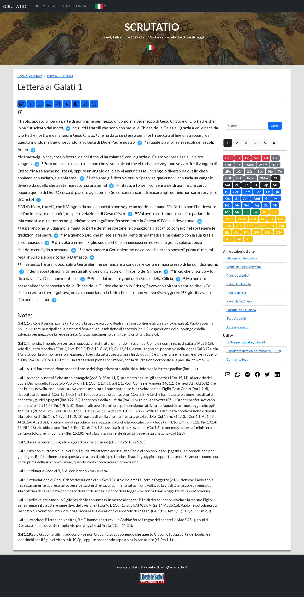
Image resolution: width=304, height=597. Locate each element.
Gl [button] (236, 198)
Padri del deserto (238, 284)
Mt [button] (227, 212)
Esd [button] (260, 171)
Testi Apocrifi (236, 318)
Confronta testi (237, 359)
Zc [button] (266, 205)
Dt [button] (266, 158)
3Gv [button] (228, 239)
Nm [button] (256, 158)
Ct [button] (255, 185)
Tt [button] (272, 225)
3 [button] (246, 143)
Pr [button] (236, 185)
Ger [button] (236, 192)
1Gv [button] (267, 232)
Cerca (275, 126)
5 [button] (265, 143)
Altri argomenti (237, 327)
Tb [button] (280, 171)
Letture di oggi (190, 37)
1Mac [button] (250, 178)
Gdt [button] (228, 178)
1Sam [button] (249, 165)
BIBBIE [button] (36, 6)
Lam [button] (247, 192)
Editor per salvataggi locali (245, 342)
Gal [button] (253, 219)
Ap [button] (248, 239)
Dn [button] (277, 192)
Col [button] (280, 219)
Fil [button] (271, 219)
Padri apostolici (237, 275)
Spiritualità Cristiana (241, 310)
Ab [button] (237, 205)
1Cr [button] (239, 171)
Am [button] (245, 198)
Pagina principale (29, 76)
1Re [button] (275, 165)
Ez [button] (268, 192)
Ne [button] (270, 171)
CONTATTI (82, 6)
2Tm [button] (262, 225)
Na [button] (227, 205)
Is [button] (226, 192)
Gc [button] (236, 232)
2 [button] (237, 143)
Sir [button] (275, 185)
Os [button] (227, 198)
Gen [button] (228, 158)
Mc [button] (237, 212)
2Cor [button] (242, 219)
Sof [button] (247, 205)
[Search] (246, 126)
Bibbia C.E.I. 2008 (60, 76)
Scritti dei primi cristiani (243, 267)
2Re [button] (228, 171)
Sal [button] (227, 185)
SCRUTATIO (14, 6)
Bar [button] (258, 192)
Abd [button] (257, 198)
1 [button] (228, 143)
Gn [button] (267, 198)
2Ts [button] (239, 225)
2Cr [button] (249, 171)
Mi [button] (276, 198)
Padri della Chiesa (239, 301)
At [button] (265, 212)
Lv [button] (247, 158)
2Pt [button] (256, 232)
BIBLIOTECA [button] (58, 6)
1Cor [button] (229, 219)
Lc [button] (246, 212)
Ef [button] (262, 219)
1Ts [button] (228, 225)
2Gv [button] (279, 232)
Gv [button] (255, 212)
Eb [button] (227, 232)
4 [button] (255, 143)
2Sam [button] (263, 165)
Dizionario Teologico (241, 258)
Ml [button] (275, 205)
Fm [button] (281, 225)
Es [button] (238, 158)
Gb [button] (276, 178)
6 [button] (274, 143)
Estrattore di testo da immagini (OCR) (253, 351)
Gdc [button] (228, 165)
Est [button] (238, 178)
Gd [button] (239, 239)
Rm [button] (273, 212)
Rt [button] (238, 165)
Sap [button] (265, 185)
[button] (100, 6)
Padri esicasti (236, 293)
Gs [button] (275, 158)
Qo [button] (245, 185)
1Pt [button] (246, 232)
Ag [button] (257, 205)
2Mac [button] (264, 178)
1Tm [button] (250, 225)
